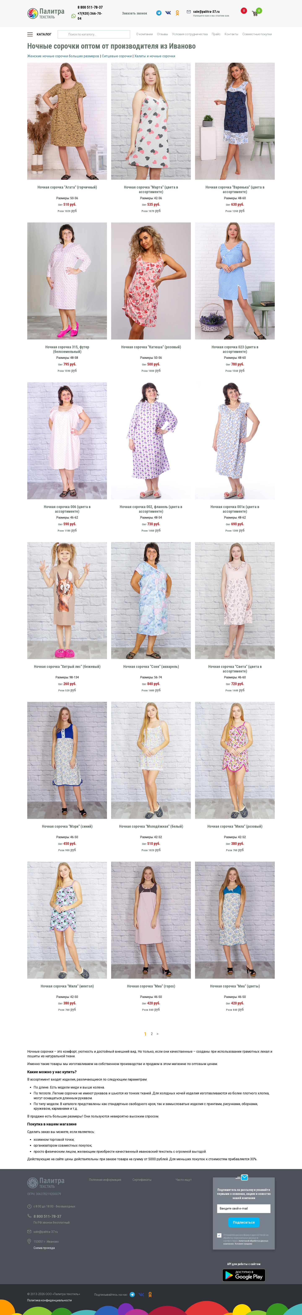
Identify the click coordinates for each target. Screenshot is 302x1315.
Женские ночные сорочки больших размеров (63, 56)
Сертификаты (142, 1179)
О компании (144, 34)
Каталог (44, 34)
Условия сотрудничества (190, 34)
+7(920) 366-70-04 (90, 16)
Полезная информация (105, 1179)
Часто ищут (184, 1179)
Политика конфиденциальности (49, 1300)
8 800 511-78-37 (90, 7)
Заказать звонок (134, 13)
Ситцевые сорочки (117, 56)
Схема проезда (44, 1248)
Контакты (231, 34)
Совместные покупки (257, 34)
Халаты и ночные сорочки (154, 56)
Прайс (216, 34)
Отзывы (162, 34)
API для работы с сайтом (243, 1264)
